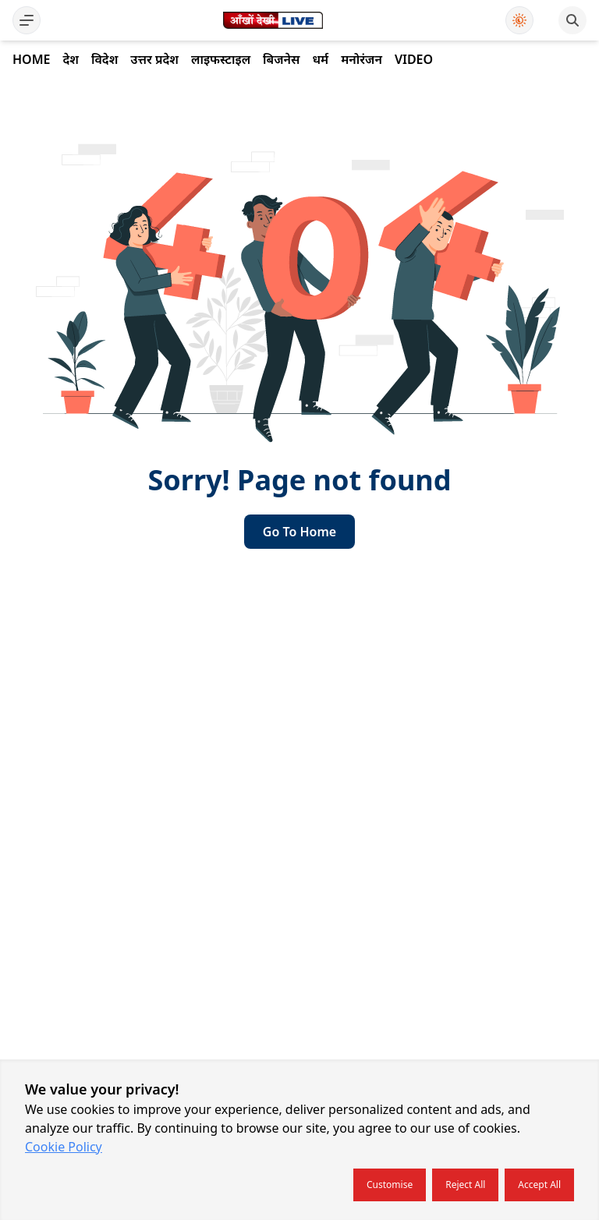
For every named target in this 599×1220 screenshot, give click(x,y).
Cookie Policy (63, 1146)
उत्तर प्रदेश (154, 59)
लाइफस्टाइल (220, 59)
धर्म (320, 59)
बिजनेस (281, 59)
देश (70, 59)
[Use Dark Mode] (519, 20)
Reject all (465, 1184)
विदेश (104, 59)
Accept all (539, 1184)
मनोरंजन (361, 59)
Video (414, 59)
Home (31, 59)
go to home (299, 531)
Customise (390, 1184)
